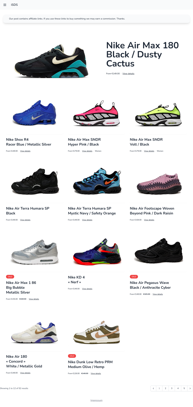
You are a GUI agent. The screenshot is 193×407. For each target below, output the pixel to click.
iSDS (14, 5)
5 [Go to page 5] (184, 388)
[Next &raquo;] (190, 388)
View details (128, 73)
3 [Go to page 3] (171, 388)
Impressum (96, 400)
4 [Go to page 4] (178, 388)
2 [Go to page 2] (165, 388)
